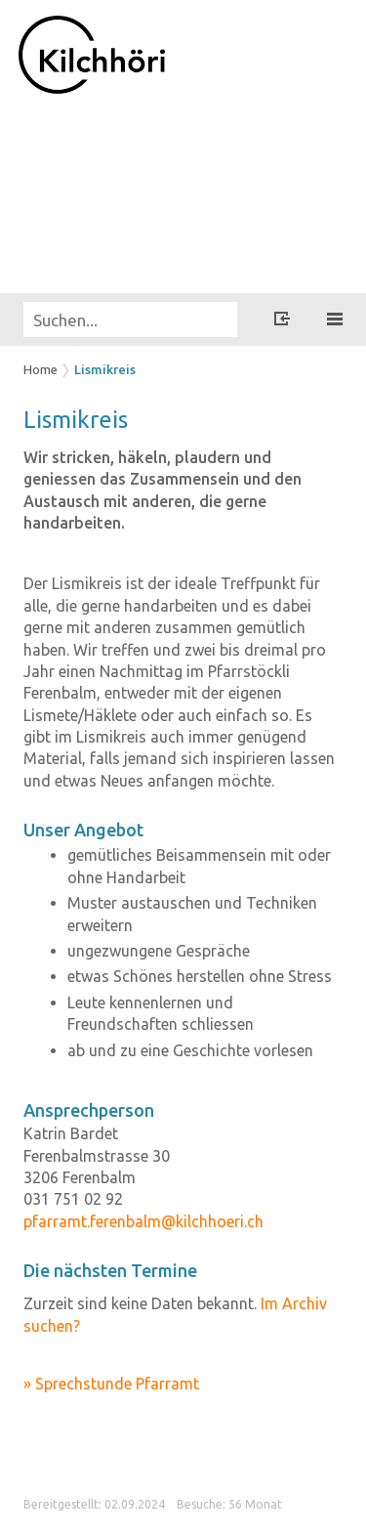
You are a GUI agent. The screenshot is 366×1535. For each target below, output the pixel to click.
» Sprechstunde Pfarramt (111, 1383)
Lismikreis (105, 369)
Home (40, 369)
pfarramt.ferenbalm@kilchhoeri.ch (143, 1221)
